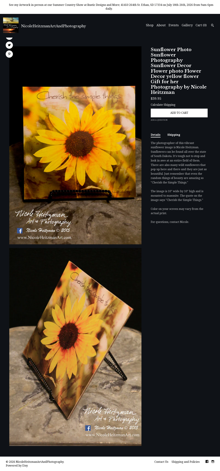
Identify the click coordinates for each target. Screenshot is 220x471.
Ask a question (159, 120)
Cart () (201, 25)
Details (156, 134)
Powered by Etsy (17, 465)
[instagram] (213, 462)
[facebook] (207, 462)
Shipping (173, 134)
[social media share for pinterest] (9, 54)
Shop (149, 25)
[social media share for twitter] (9, 45)
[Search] (212, 26)
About (161, 25)
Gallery (187, 25)
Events (174, 25)
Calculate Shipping (163, 104)
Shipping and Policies (186, 461)
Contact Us (161, 461)
